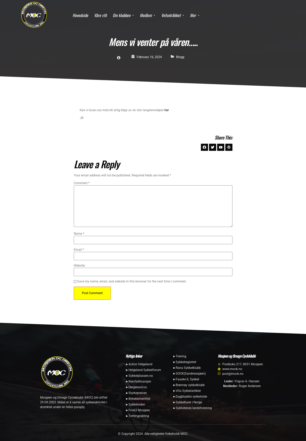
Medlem (147, 15)
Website (79, 265)
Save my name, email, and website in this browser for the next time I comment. (132, 281)
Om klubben (123, 15)
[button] (123, 15)
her (166, 110)
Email (79, 249)
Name (79, 233)
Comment (82, 183)
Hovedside (80, 15)
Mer (195, 15)
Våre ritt (100, 15)
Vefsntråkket (172, 15)
